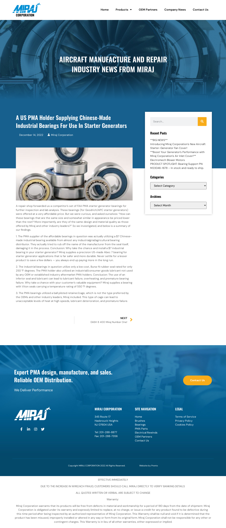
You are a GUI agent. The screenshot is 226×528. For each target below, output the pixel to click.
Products (124, 10)
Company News (175, 9)
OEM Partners (148, 9)
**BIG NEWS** (159, 140)
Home (105, 9)
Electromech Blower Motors (167, 160)
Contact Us (200, 9)
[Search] (202, 121)
